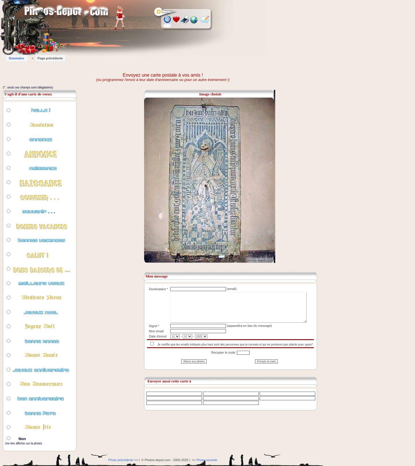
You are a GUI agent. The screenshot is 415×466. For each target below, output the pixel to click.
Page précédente (50, 58)
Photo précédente (120, 460)
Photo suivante (206, 460)
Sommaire (16, 58)
